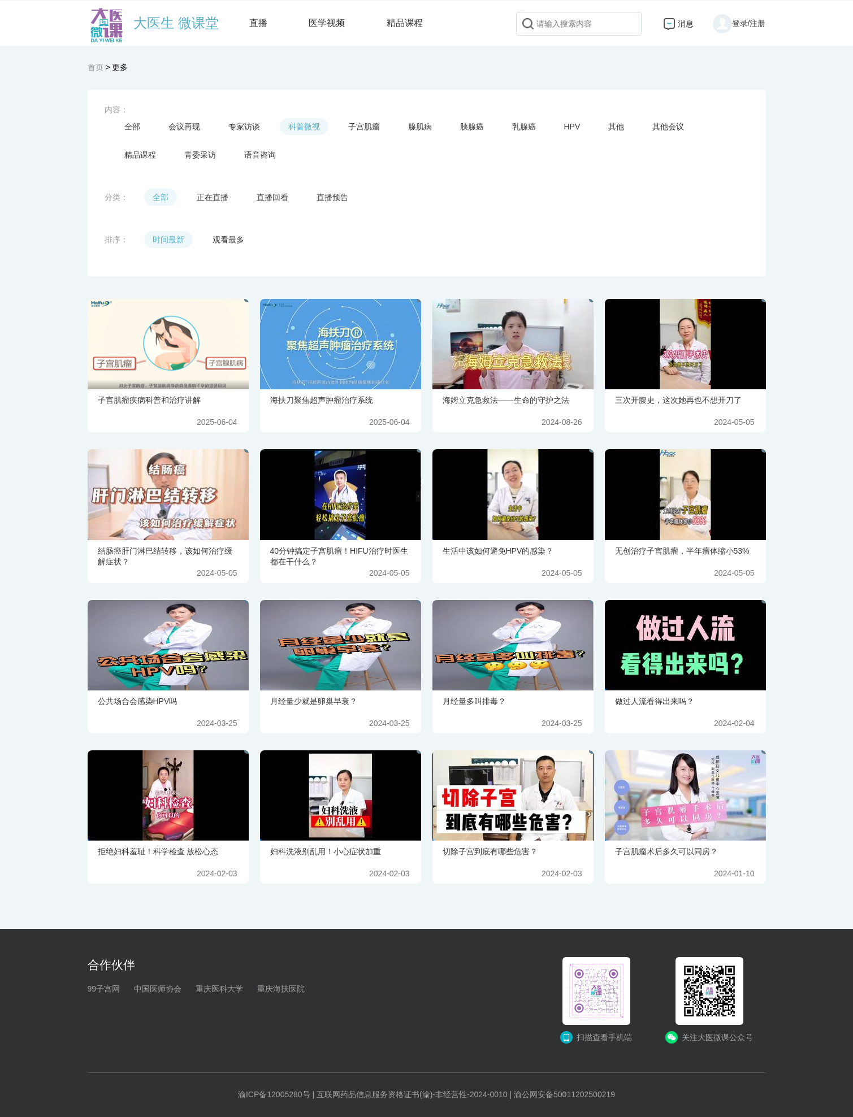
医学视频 (327, 23)
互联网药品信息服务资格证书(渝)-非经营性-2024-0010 (412, 1094)
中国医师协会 (157, 988)
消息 (686, 23)
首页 (95, 67)
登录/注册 (739, 23)
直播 (258, 23)
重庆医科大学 (219, 988)
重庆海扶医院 (281, 988)
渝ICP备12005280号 (274, 1094)
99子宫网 (104, 988)
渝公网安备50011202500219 (564, 1094)
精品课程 (405, 23)
